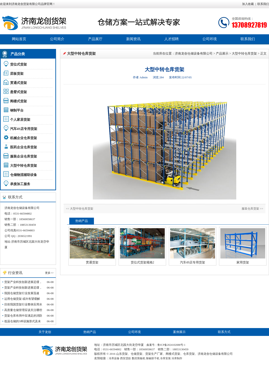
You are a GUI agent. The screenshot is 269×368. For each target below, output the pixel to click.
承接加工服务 (20, 184)
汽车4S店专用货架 (23, 129)
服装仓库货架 (250, 208)
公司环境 (209, 39)
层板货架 (17, 73)
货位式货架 (18, 64)
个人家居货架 (20, 119)
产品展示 (222, 53)
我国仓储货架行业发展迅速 (21, 293)
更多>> (49, 272)
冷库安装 (165, 358)
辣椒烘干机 (152, 358)
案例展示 (179, 332)
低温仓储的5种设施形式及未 (22, 321)
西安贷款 (125, 358)
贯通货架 (92, 262)
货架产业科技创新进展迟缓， (23, 282)
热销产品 (89, 332)
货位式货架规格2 (142, 262)
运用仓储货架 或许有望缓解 (22, 298)
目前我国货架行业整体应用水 (23, 304)
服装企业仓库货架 (23, 156)
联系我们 (263, 4)
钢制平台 (17, 110)
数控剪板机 (138, 358)
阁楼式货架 (18, 101)
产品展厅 (95, 39)
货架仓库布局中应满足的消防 (23, 315)
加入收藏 (248, 4)
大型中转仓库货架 (23, 165)
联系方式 (224, 332)
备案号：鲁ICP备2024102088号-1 (166, 344)
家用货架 (242, 262)
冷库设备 (114, 358)
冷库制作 (176, 358)
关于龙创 (45, 332)
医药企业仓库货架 (23, 147)
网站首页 (19, 39)
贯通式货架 (18, 83)
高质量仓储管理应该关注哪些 (23, 310)
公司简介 (57, 39)
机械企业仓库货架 (23, 138)
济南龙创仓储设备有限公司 (194, 53)
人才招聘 (171, 39)
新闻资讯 (133, 39)
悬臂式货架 (18, 92)
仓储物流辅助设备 (23, 175)
